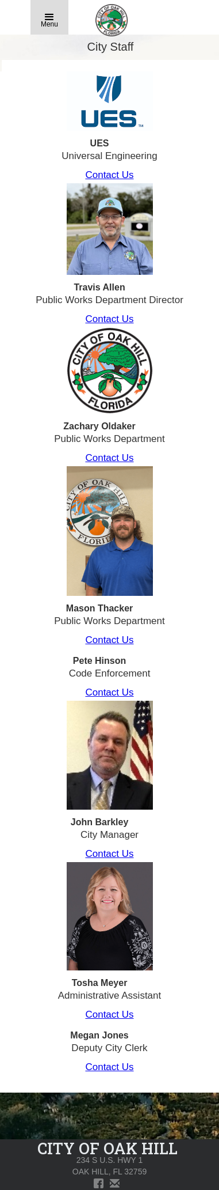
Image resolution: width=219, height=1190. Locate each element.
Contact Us (109, 174)
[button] (49, 17)
